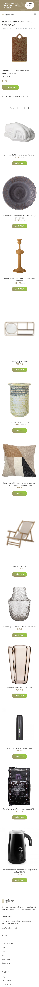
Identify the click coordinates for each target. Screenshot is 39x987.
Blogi (3, 977)
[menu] (35, 14)
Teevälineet (6, 959)
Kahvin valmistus (8, 944)
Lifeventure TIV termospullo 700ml (19, 748)
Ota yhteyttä (6, 980)
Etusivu (4, 28)
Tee (3, 955)
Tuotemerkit (15, 70)
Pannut (4, 951)
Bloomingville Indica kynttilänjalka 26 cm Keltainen (19, 279)
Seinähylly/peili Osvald (19, 362)
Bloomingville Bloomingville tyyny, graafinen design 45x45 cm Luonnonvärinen (19, 484)
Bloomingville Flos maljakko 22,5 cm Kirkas (19, 627)
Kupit (3, 948)
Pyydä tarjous (29, 4)
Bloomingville (25, 70)
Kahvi (4, 940)
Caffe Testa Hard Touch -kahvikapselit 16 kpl (19, 809)
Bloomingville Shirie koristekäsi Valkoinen (19, 155)
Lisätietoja (10, 87)
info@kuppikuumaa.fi (9, 928)
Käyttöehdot (6, 984)
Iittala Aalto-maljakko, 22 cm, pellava (19, 688)
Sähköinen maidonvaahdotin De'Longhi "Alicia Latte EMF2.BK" (19, 871)
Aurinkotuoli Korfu (19, 566)
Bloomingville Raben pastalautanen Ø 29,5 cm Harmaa (19, 217)
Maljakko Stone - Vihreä (20, 422)
